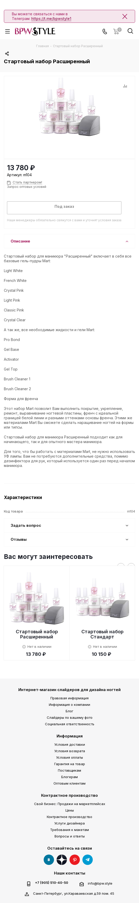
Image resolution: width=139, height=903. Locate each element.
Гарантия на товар (69, 764)
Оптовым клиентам (69, 783)
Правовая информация (69, 698)
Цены (69, 810)
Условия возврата (69, 751)
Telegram (87, 860)
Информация (70, 736)
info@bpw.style (100, 883)
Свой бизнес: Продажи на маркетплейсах (69, 804)
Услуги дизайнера (69, 823)
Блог (69, 711)
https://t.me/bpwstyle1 (51, 18)
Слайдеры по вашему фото (69, 717)
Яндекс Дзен (62, 860)
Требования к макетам (69, 830)
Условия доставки (69, 744)
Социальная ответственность (69, 724)
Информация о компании (69, 704)
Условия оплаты (69, 757)
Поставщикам (69, 770)
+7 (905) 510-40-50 (51, 883)
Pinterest (75, 860)
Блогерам (69, 777)
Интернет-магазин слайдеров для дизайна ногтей (69, 689)
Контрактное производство (69, 795)
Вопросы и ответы (70, 836)
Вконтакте (49, 860)
